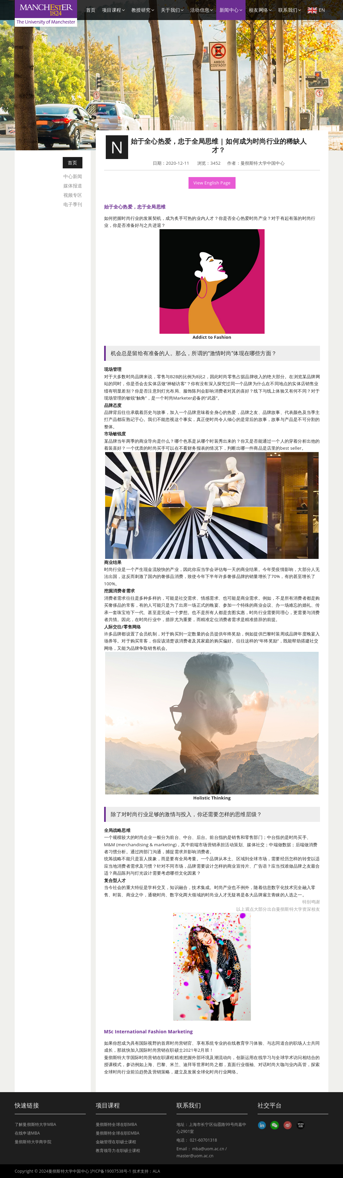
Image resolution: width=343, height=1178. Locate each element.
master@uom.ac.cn (195, 1156)
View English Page (212, 183)
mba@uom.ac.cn (208, 1149)
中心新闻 (72, 176)
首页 (90, 10)
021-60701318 (203, 1140)
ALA (156, 1171)
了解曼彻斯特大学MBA (35, 1124)
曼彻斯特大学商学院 (33, 1142)
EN (316, 10)
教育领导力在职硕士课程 (118, 1150)
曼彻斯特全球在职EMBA (117, 1133)
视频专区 (72, 195)
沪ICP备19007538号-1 (110, 1171)
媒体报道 (72, 185)
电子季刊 (72, 204)
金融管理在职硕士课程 (116, 1142)
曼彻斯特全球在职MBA (116, 1124)
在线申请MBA (27, 1133)
